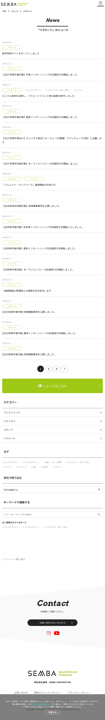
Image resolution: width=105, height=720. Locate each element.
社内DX (45, 467)
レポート (58, 467)
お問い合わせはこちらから (52, 622)
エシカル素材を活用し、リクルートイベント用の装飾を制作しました (38, 96)
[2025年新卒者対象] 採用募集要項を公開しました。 (29, 312)
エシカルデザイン (34, 90)
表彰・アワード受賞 (53, 462)
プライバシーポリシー (79, 692)
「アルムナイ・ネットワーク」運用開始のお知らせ (29, 184)
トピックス (12, 179)
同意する (52, 712)
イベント (79, 90)
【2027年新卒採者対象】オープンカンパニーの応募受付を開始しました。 (41, 163)
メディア (8, 429)
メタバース (22, 467)
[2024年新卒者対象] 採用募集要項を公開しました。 (29, 354)
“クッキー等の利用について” (42, 704)
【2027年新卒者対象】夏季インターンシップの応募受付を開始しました (39, 117)
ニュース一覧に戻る (14, 559)
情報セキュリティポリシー (48, 692)
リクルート (12, 48)
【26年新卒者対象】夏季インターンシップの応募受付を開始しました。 (39, 248)
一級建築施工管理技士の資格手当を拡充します (26, 290)
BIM (34, 467)
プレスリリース (12, 412)
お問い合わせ (21, 692)
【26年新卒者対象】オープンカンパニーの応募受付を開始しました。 (38, 269)
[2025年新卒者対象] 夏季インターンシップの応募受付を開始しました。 (39, 333)
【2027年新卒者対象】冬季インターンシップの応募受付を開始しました (39, 74)
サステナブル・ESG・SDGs (58, 90)
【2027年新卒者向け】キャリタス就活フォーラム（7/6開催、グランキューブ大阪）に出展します (52, 140)
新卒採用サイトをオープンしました (20, 53)
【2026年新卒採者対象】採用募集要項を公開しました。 (31, 206)
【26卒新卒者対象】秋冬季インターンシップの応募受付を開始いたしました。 (43, 227)
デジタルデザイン (32, 462)
